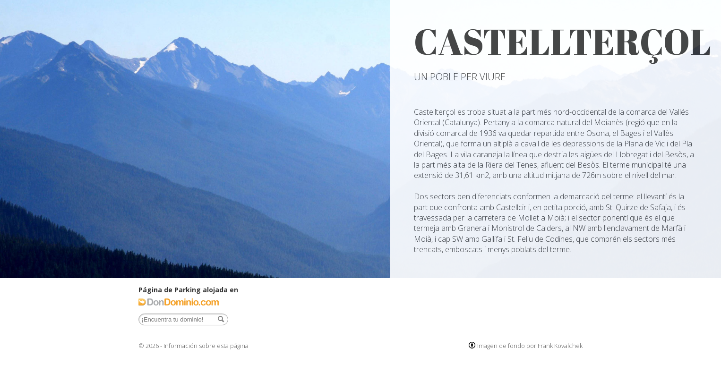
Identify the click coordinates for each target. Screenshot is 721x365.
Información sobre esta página (206, 345)
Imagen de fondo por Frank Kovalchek (530, 345)
